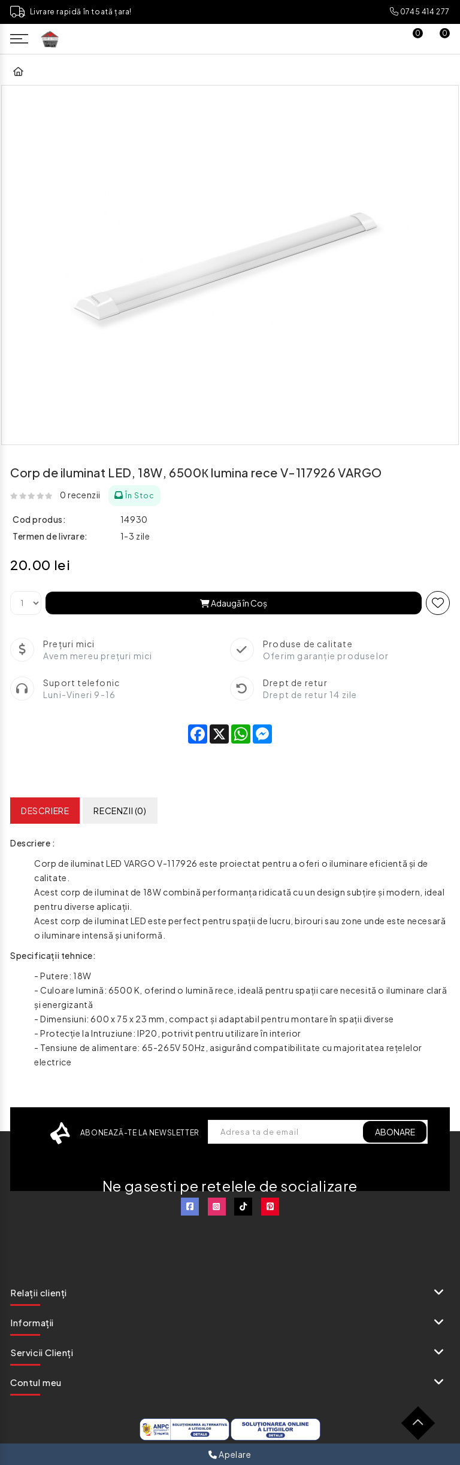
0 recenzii (80, 494)
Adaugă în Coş (233, 603)
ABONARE (394, 1131)
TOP (422, 1427)
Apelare (229, 1454)
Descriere (45, 810)
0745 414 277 (420, 11)
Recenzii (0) (119, 810)
